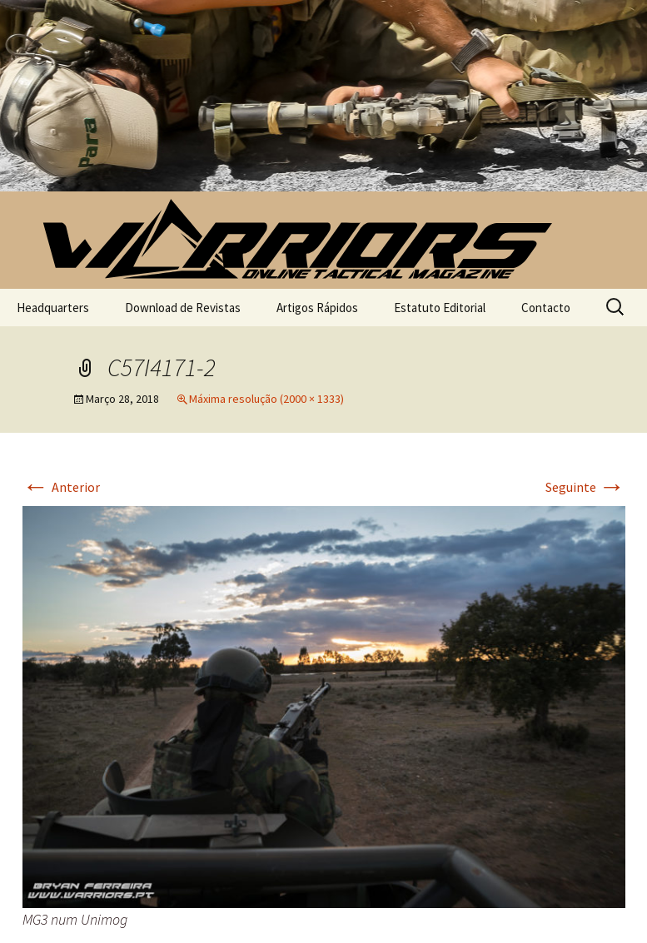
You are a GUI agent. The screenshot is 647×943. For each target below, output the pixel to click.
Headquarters (53, 307)
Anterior (61, 487)
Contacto (545, 307)
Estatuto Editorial (439, 307)
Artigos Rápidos (317, 307)
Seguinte (585, 487)
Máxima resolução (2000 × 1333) (266, 398)
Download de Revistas (183, 307)
